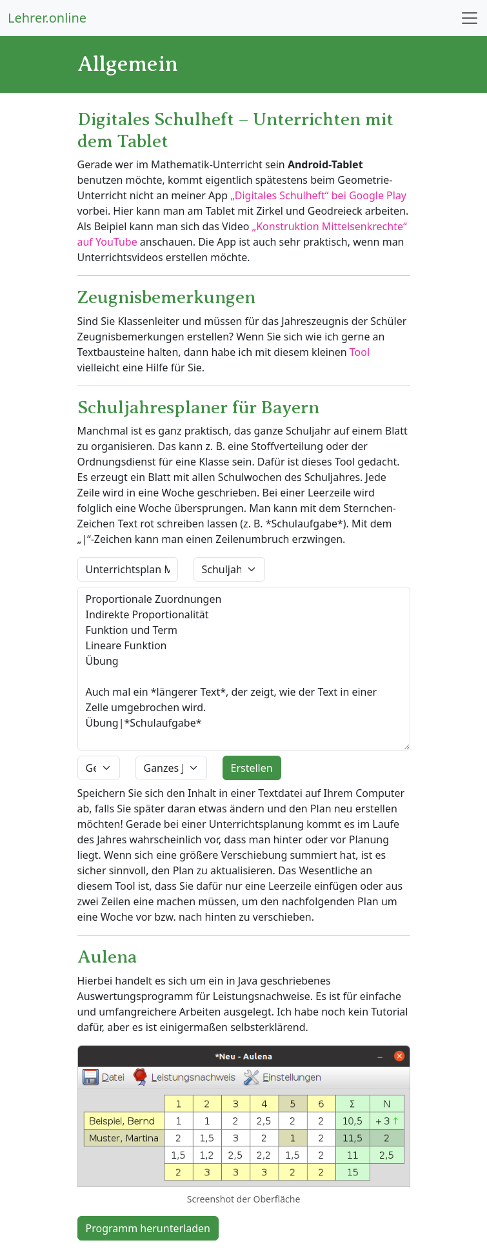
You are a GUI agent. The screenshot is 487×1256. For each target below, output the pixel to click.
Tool (360, 352)
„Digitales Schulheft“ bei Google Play (318, 195)
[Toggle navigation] (469, 18)
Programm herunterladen (148, 1228)
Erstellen (252, 768)
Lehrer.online (47, 17)
